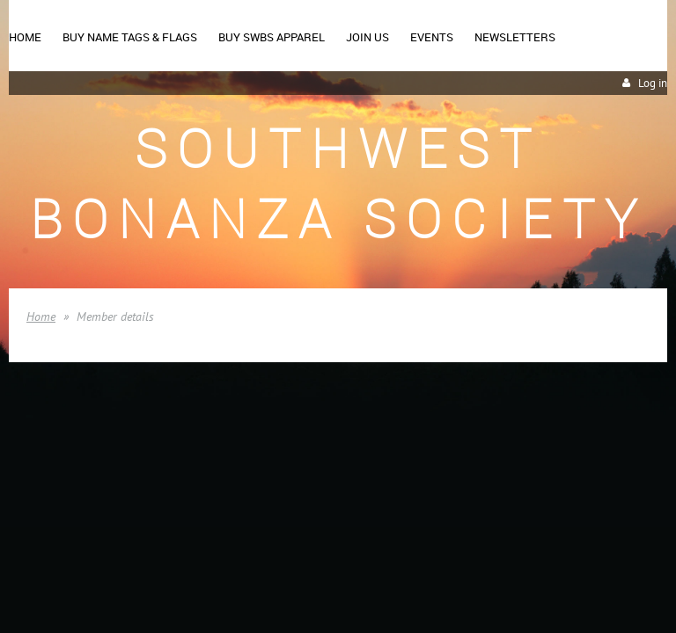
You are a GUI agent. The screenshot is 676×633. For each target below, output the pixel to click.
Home (40, 316)
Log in (652, 83)
